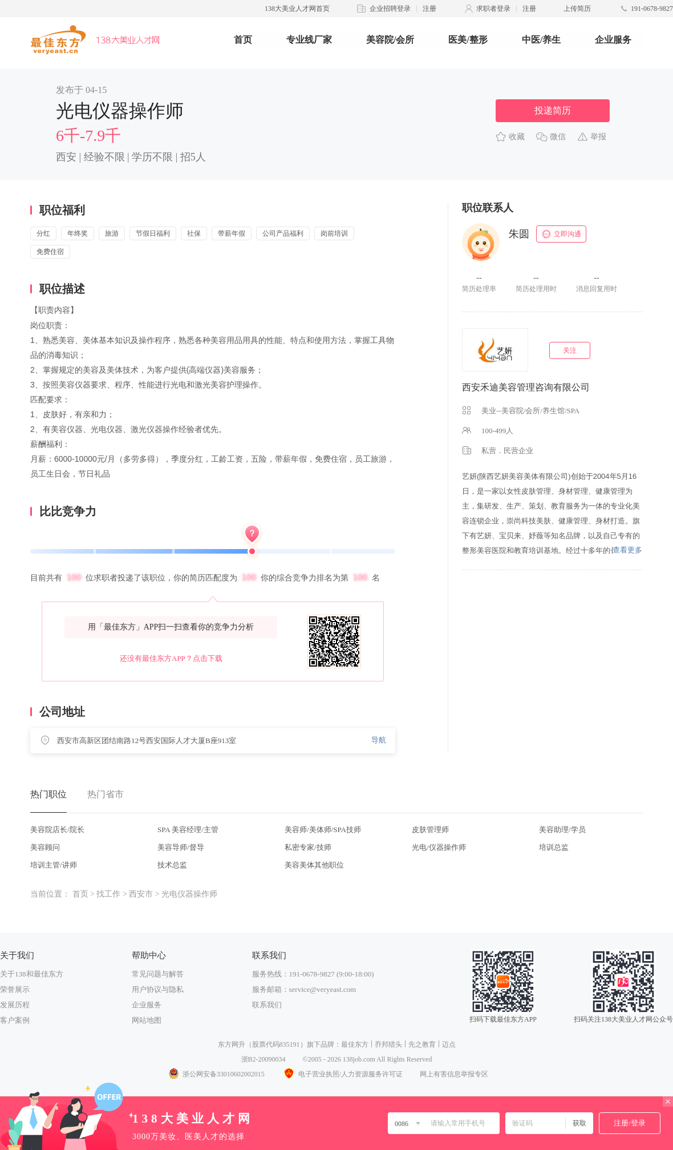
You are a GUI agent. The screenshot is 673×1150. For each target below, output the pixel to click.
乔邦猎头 (388, 1044)
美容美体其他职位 (314, 865)
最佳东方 (354, 1044)
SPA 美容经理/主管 (187, 829)
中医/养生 (541, 40)
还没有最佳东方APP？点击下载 (171, 658)
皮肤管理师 (430, 829)
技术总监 (172, 865)
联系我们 (267, 1004)
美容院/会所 (390, 40)
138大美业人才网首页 (297, 9)
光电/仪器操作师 (439, 847)
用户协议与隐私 (158, 989)
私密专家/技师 (308, 847)
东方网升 (231, 1044)
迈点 (449, 1044)
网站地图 (146, 1020)
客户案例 (15, 1020)
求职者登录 (493, 9)
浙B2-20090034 (263, 1059)
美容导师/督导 (180, 847)
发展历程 (15, 1004)
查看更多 (627, 550)
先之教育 (422, 1044)
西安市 (141, 894)
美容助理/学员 (562, 829)
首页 (243, 40)
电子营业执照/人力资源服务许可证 (342, 1074)
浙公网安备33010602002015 (216, 1074)
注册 (429, 9)
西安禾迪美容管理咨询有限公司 (526, 387)
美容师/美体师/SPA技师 (323, 829)
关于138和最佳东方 (31, 974)
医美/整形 (467, 40)
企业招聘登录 (390, 9)
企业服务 (613, 40)
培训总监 (554, 847)
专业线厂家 (309, 40)
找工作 (108, 894)
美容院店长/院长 (57, 829)
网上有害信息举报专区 (454, 1074)
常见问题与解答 (158, 974)
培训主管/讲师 (53, 865)
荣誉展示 (15, 989)
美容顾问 (45, 847)
